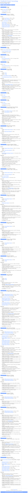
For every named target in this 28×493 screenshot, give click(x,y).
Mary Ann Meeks (7, 19)
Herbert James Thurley (6, 340)
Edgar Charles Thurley (6, 24)
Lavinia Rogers (5, 20)
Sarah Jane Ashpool (8, 131)
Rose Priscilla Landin (5, 58)
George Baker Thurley (8, 198)
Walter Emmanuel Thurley (9, 284)
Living (4, 64)
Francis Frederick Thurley (6, 303)
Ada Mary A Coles (11, 313)
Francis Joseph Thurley (7, 49)
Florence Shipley (10, 188)
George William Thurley (6, 338)
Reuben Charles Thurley (9, 129)
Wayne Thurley (15, 489)
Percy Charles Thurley (5, 300)
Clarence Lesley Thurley (6, 25)
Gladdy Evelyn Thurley (6, 344)
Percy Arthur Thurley (5, 343)
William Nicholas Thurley (9, 294)
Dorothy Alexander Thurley (6, 51)
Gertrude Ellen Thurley (6, 341)
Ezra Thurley (7, 18)
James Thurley (5, 9)
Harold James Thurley (5, 302)
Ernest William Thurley (7, 75)
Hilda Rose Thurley (5, 177)
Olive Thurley (4, 22)
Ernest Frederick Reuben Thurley (7, 153)
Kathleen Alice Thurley (6, 26)
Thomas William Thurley (6, 299)
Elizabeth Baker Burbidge (9, 295)
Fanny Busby (4, 96)
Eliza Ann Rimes (6, 334)
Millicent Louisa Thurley (6, 298)
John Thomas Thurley (5, 342)
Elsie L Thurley (4, 23)
